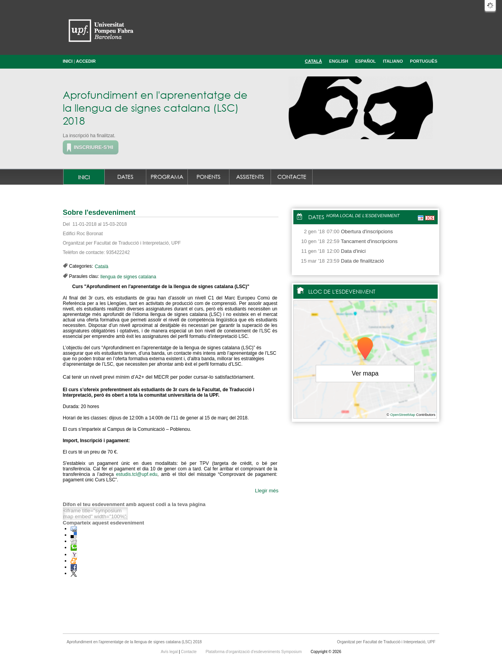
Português (423, 61)
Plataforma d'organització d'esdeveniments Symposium (254, 652)
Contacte (291, 176)
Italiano (393, 61)
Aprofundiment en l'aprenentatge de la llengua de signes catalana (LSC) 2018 (155, 107)
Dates (125, 176)
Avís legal (170, 652)
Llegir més (266, 491)
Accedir (86, 61)
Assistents (250, 176)
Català (313, 61)
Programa (167, 176)
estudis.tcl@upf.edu (137, 474)
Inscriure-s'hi (93, 147)
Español (365, 61)
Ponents (208, 176)
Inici (68, 61)
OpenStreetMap (402, 415)
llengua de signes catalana (128, 276)
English (338, 61)
